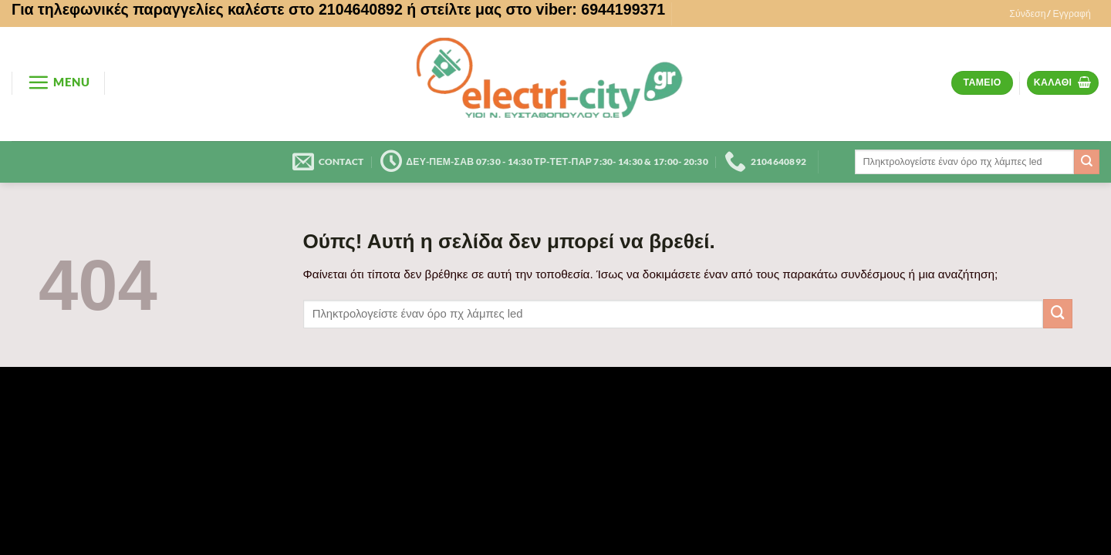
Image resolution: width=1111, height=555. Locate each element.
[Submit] (1086, 162)
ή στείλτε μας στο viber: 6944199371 (536, 9)
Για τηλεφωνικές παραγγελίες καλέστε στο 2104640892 (207, 9)
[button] (1050, 13)
